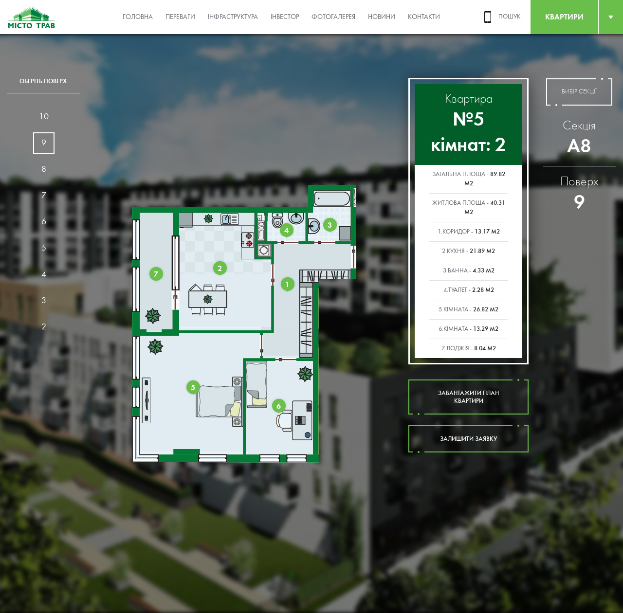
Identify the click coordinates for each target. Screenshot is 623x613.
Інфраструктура (233, 17)
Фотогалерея (333, 17)
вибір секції (579, 92)
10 (44, 116)
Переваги (180, 17)
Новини (381, 17)
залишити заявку (468, 439)
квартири (564, 16)
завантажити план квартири (468, 397)
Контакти (424, 17)
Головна (138, 17)
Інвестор (285, 17)
